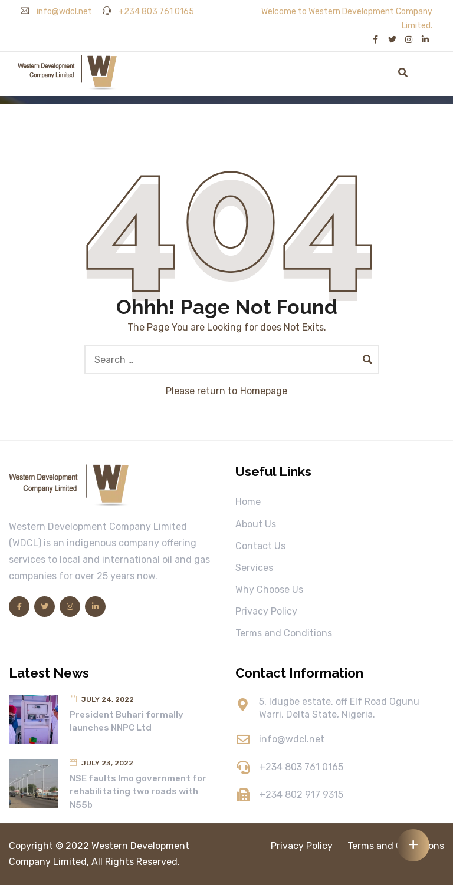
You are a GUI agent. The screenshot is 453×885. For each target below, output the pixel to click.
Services (254, 567)
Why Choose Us (269, 589)
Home (248, 501)
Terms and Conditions (283, 633)
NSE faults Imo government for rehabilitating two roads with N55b (138, 791)
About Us (255, 524)
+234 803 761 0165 (148, 11)
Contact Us (260, 546)
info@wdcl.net (56, 11)
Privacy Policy (266, 611)
